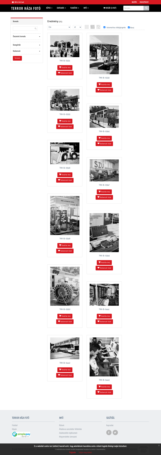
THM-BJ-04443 (104, 380)
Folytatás (72, 452)
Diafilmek (61, 8)
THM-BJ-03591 (65, 61)
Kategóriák (17, 45)
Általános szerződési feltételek (70, 429)
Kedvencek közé (65, 73)
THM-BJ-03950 (65, 309)
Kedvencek (16, 51)
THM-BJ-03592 (104, 78)
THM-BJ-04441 (104, 309)
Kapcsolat (109, 425)
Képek (49, 8)
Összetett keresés (19, 36)
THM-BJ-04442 (65, 363)
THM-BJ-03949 (104, 256)
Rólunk (61, 425)
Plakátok (74, 8)
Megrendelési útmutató (68, 437)
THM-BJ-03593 (65, 114)
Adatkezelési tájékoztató (68, 433)
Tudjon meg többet (85, 452)
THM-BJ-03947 (104, 185)
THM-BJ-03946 (65, 168)
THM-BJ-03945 (104, 131)
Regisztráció (144, 2)
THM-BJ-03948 (65, 239)
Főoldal (15, 425)
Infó (86, 8)
